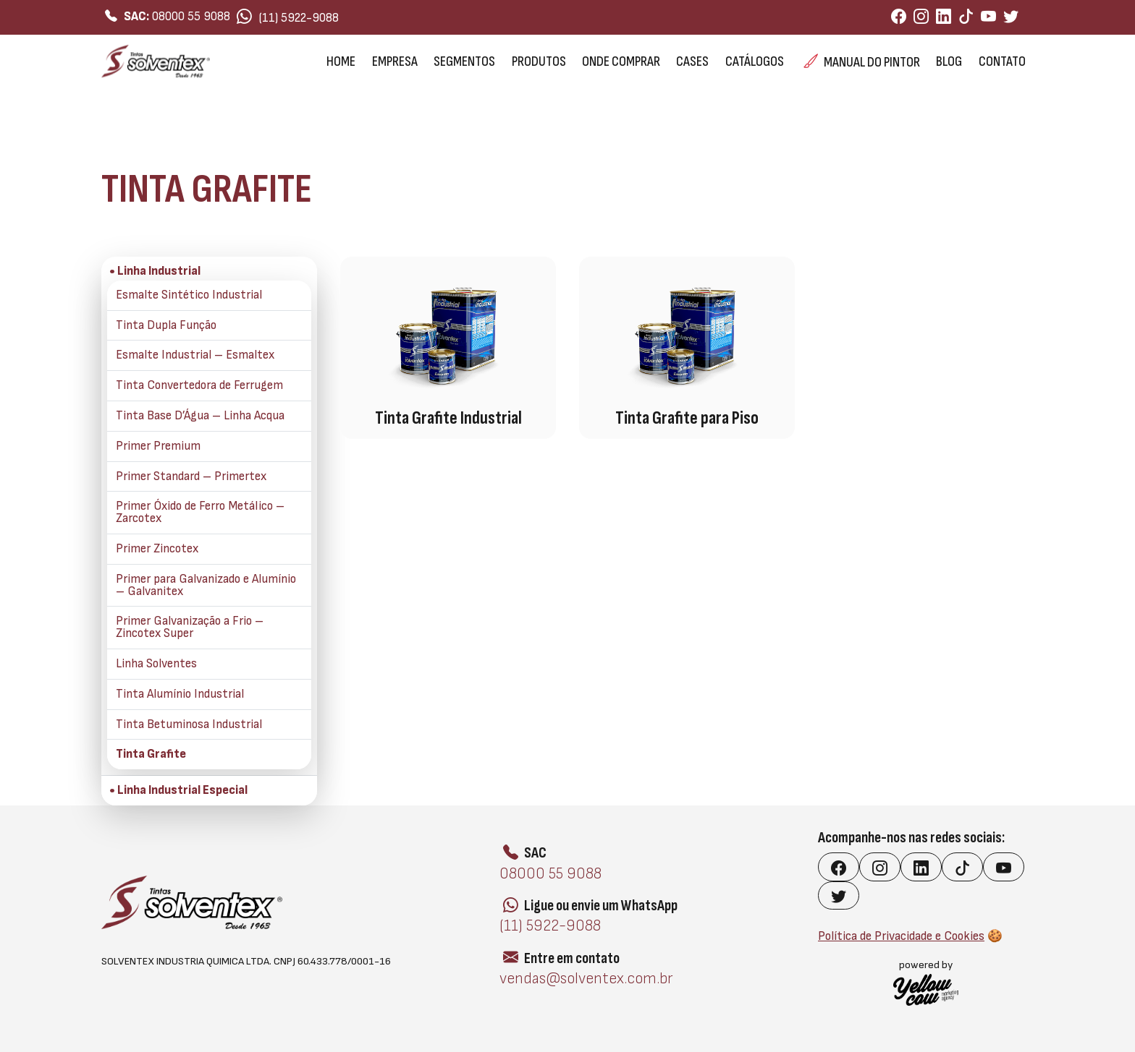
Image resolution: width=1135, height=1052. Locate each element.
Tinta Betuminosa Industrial (189, 725)
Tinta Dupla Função (166, 326)
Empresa (395, 61)
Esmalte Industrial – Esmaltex (195, 355)
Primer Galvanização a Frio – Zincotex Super (189, 627)
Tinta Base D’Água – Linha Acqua (200, 416)
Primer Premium (158, 446)
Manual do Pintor (861, 61)
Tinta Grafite (151, 754)
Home (340, 61)
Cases (692, 61)
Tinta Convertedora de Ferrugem (199, 386)
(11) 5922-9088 (288, 17)
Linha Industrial (141, 149)
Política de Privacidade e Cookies (901, 936)
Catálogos (754, 61)
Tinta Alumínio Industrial (180, 694)
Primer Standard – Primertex (191, 477)
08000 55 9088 (167, 16)
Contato (1002, 61)
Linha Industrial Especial (182, 790)
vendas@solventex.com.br (586, 979)
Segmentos (464, 61)
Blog (949, 61)
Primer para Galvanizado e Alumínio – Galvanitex (206, 585)
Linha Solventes (156, 664)
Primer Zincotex (157, 549)
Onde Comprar (621, 61)
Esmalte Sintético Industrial (189, 295)
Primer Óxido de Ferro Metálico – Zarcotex (200, 512)
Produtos (539, 61)
